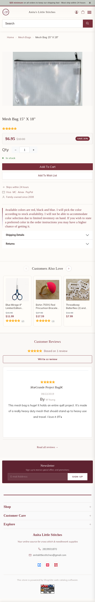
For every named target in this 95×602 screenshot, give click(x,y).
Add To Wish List (47, 179)
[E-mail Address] (38, 480)
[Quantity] (24, 153)
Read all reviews (46, 450)
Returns (10, 247)
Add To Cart (48, 170)
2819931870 (47, 552)
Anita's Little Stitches (42, 15)
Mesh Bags (24, 40)
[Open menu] (89, 15)
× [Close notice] (90, 4)
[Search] (42, 27)
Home (10, 40)
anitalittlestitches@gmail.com (47, 558)
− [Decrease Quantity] (15, 153)
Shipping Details (15, 238)
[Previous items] (26, 272)
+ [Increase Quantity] (33, 153)
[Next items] (69, 272)
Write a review (47, 362)
